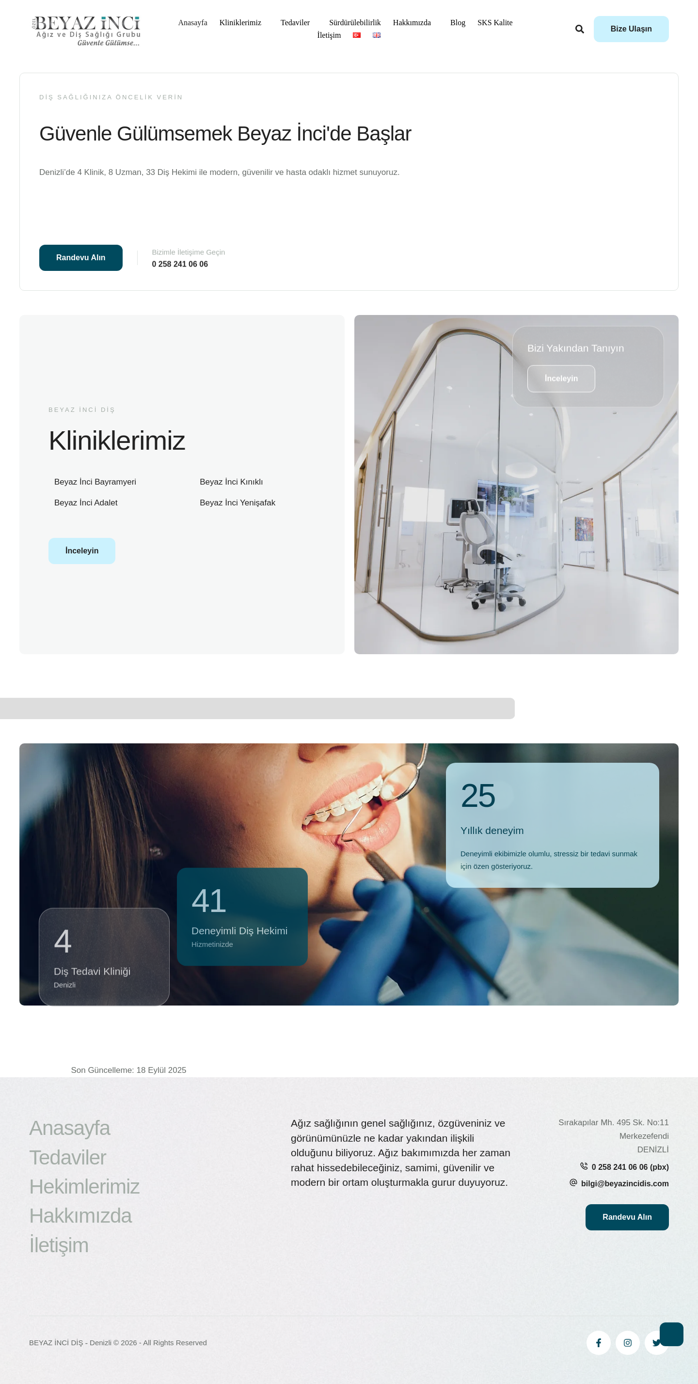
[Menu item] (192, 22)
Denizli (100, 1342)
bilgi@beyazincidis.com (625, 1184)
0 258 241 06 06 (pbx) (630, 1167)
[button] (631, 29)
